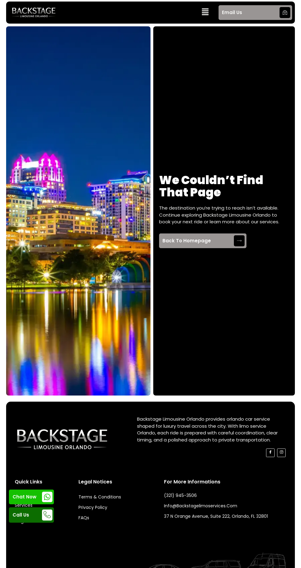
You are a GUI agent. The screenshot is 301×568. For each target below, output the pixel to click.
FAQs (83, 518)
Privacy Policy (92, 507)
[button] (205, 12)
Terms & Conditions (99, 497)
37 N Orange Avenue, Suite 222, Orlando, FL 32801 (216, 516)
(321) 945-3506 (180, 495)
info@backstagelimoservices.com (200, 506)
